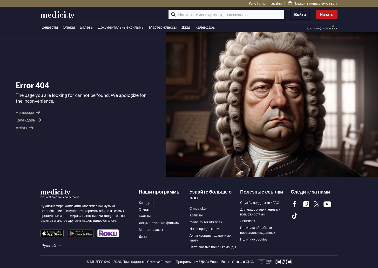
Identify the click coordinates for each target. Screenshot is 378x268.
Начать (326, 14)
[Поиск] (173, 14)
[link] (52, 233)
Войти (300, 14)
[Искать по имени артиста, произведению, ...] (226, 14)
